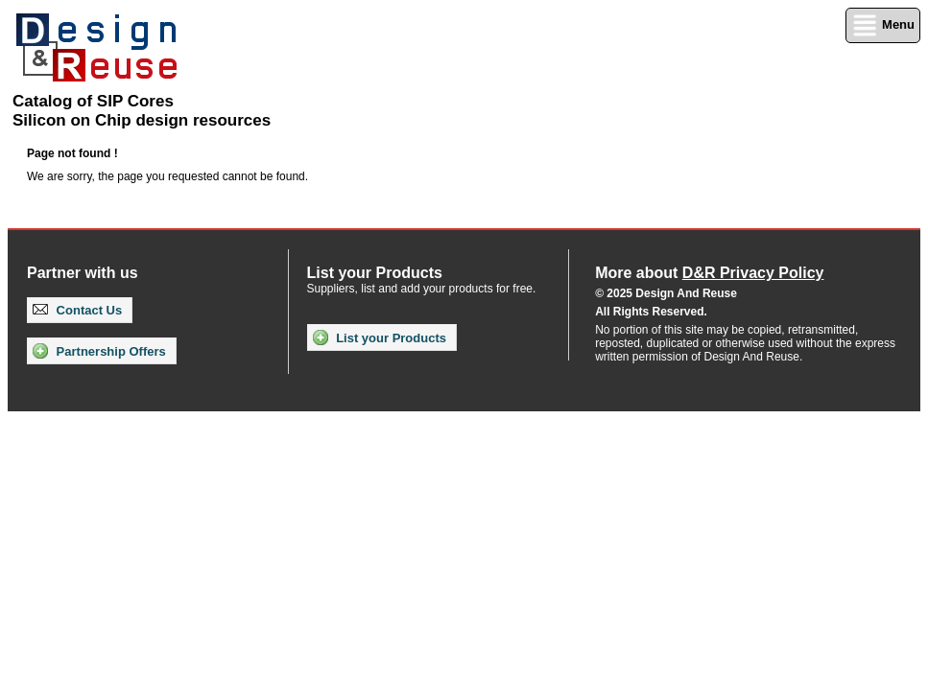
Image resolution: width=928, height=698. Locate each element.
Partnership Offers (99, 351)
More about (709, 273)
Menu (883, 25)
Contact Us (77, 310)
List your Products (379, 337)
